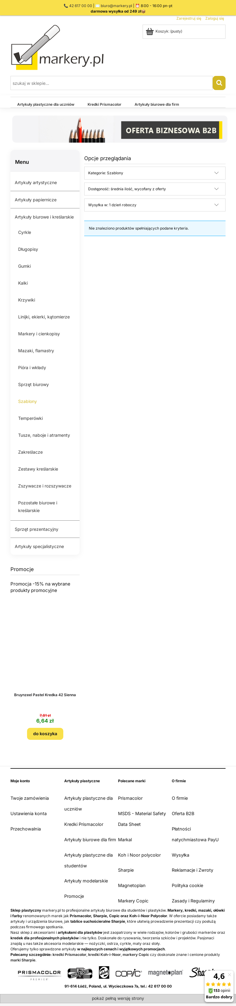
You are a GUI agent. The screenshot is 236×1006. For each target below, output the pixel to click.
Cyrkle (24, 232)
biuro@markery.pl (116, 5)
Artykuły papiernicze (36, 199)
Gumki (24, 266)
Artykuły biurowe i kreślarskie (44, 216)
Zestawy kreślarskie (38, 468)
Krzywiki (26, 299)
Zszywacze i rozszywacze (44, 485)
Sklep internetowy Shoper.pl (118, 1001)
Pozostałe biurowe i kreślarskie (37, 506)
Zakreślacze (30, 452)
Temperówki (30, 418)
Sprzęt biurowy (33, 384)
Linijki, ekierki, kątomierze (44, 316)
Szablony (27, 401)
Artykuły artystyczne (36, 182)
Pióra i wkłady (32, 367)
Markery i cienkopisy (39, 333)
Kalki (23, 283)
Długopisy (28, 249)
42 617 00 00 (80, 5)
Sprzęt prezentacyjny (36, 529)
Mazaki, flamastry (36, 350)
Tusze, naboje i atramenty (44, 435)
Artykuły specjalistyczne (39, 546)
